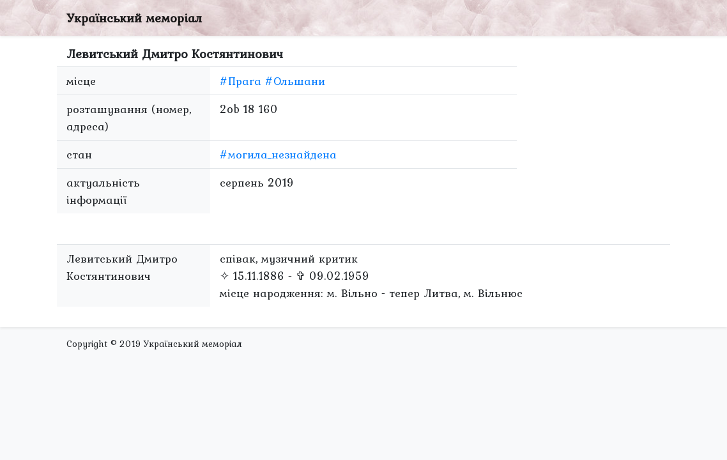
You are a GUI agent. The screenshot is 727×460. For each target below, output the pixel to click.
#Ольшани (295, 80)
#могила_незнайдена (278, 154)
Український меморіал (134, 17)
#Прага (240, 80)
